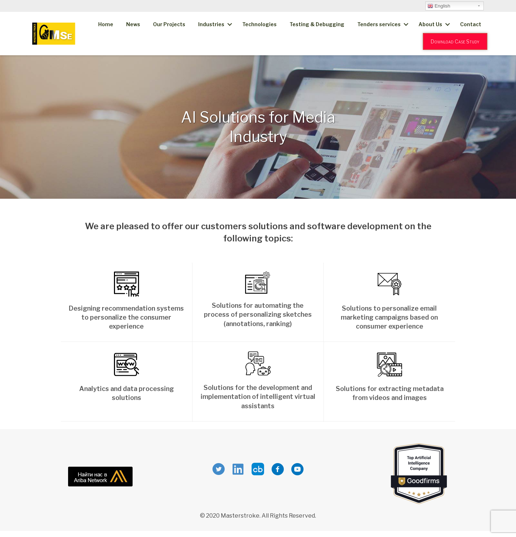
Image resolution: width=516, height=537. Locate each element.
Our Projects (169, 24)
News (133, 24)
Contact (470, 24)
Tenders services (379, 24)
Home (105, 24)
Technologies (259, 24)
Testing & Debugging (317, 24)
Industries (211, 24)
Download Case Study (455, 41)
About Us (430, 24)
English (438, 6)
